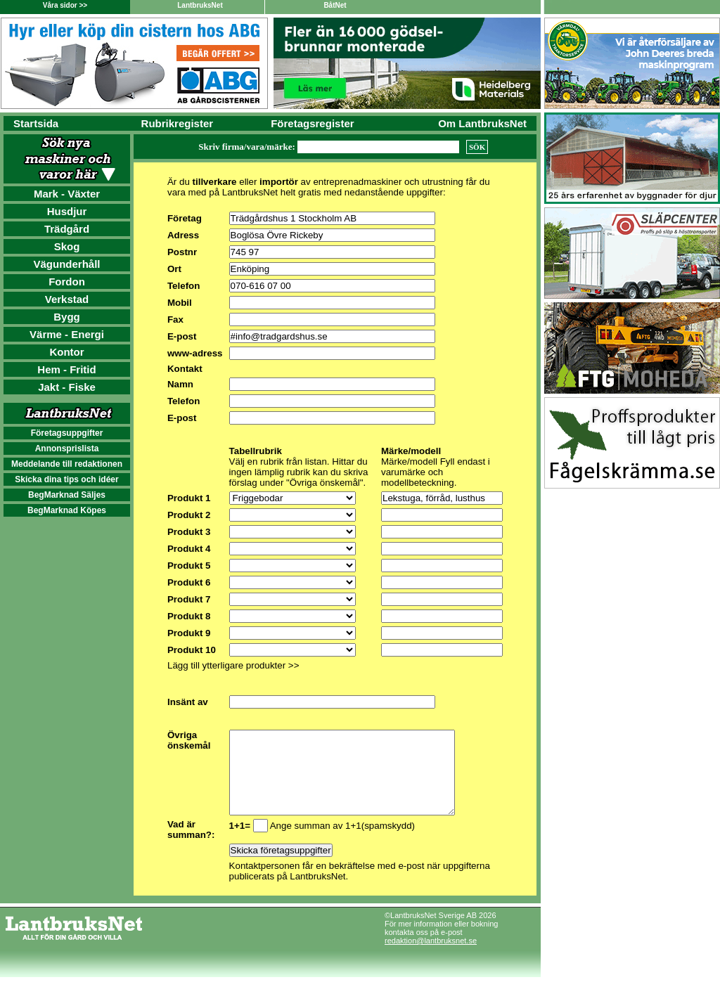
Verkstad (67, 299)
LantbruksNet (199, 5)
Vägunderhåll (66, 264)
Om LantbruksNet (482, 123)
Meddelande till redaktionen (66, 464)
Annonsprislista (67, 448)
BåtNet (334, 5)
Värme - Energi (67, 334)
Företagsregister (312, 123)
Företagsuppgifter (67, 433)
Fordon (67, 282)
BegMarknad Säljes (66, 495)
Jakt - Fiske (67, 387)
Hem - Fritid (66, 369)
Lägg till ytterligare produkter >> (233, 665)
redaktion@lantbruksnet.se (431, 957)
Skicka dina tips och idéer (66, 479)
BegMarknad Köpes (66, 510)
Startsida (35, 123)
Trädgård (66, 229)
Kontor (66, 352)
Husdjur (67, 211)
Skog (67, 246)
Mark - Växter (67, 194)
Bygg (66, 317)
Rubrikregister (177, 123)
